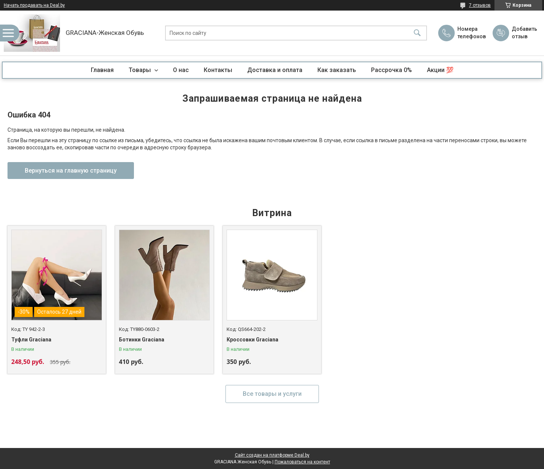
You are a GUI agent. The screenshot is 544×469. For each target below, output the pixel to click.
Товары (140, 70)
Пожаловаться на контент (302, 461)
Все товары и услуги (272, 393)
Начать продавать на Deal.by (34, 5)
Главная (102, 70)
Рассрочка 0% (391, 70)
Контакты (218, 70)
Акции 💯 (440, 70)
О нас (181, 70)
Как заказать (336, 70)
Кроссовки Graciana (252, 340)
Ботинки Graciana (141, 340)
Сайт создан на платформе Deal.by (272, 455)
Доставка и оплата (274, 70)
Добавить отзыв (524, 32)
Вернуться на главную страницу (71, 170)
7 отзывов (480, 5)
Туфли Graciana (31, 340)
